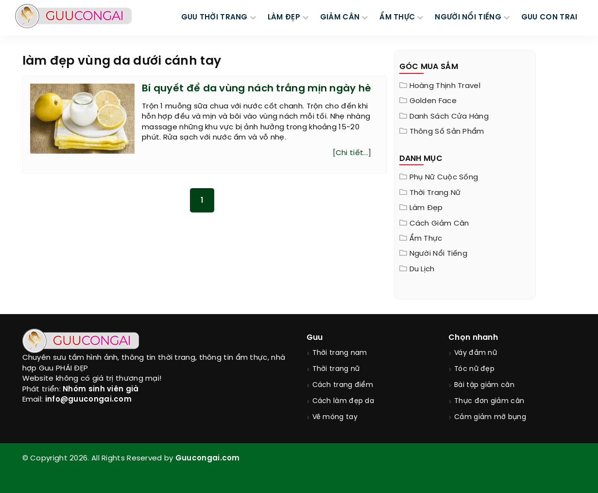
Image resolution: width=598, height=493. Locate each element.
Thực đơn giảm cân (489, 401)
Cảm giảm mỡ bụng (490, 417)
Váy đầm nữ (475, 353)
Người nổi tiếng (439, 254)
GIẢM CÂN (339, 17)
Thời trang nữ (435, 193)
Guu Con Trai (549, 17)
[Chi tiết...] (352, 153)
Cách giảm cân (439, 224)
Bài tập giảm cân (484, 385)
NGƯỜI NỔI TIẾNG (468, 17)
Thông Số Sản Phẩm (447, 132)
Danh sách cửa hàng (449, 117)
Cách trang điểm (343, 385)
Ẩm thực (426, 239)
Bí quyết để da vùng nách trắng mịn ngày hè (257, 89)
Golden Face (433, 101)
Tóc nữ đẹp (474, 369)
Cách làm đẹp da (343, 401)
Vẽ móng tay (335, 417)
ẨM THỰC (397, 17)
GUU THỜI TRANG (214, 17)
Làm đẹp (426, 208)
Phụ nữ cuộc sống (444, 177)
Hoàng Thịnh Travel (445, 86)
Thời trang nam (339, 353)
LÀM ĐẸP (284, 17)
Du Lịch (422, 269)
